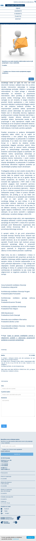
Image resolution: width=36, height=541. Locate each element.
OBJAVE (18, 8)
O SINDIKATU (18, 13)
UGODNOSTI (18, 11)
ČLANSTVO (18, 16)
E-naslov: (4, 65)
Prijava (31, 79)
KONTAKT (18, 19)
